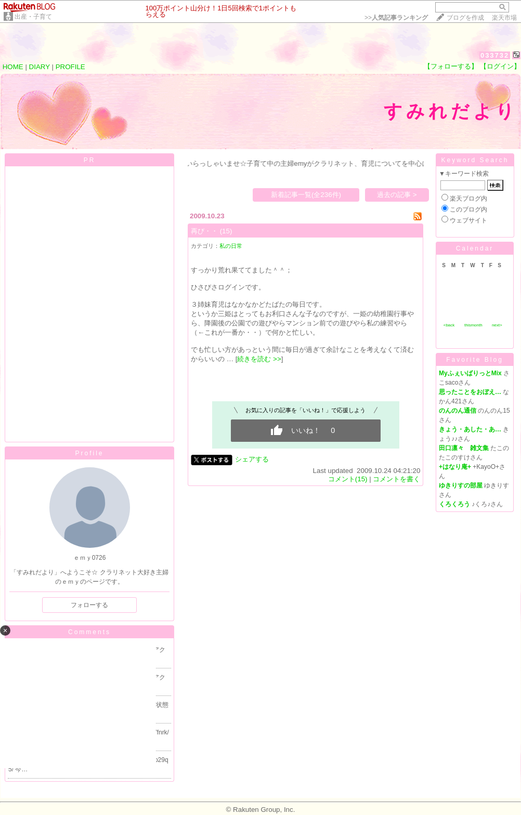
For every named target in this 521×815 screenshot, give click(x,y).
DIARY (39, 67)
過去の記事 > (397, 195)
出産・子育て (33, 16)
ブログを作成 (465, 17)
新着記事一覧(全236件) (306, 195)
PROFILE (70, 67)
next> (497, 325)
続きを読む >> (259, 359)
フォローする (89, 605)
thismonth (473, 325)
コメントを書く (396, 479)
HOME (13, 67)
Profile (89, 453)
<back (449, 325)
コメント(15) (348, 479)
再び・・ (204, 231)
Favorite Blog (474, 359)
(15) (226, 231)
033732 (494, 55)
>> (396, 17)
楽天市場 (504, 17)
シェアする (252, 459)
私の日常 (230, 246)
